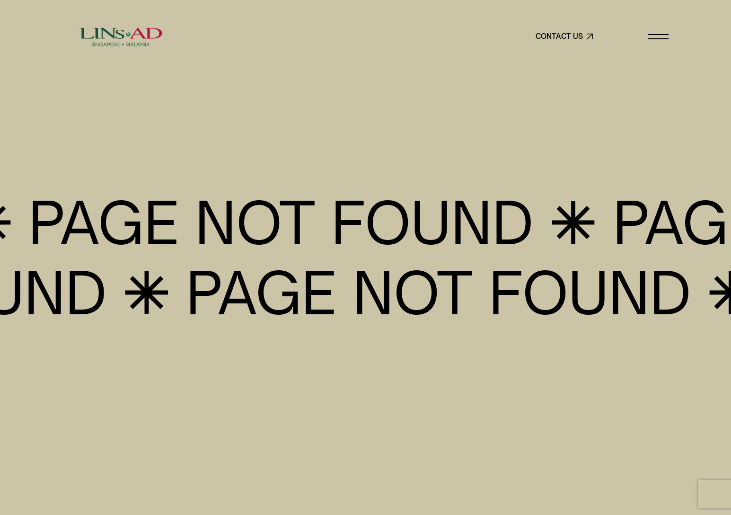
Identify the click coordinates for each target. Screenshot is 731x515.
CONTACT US (565, 37)
